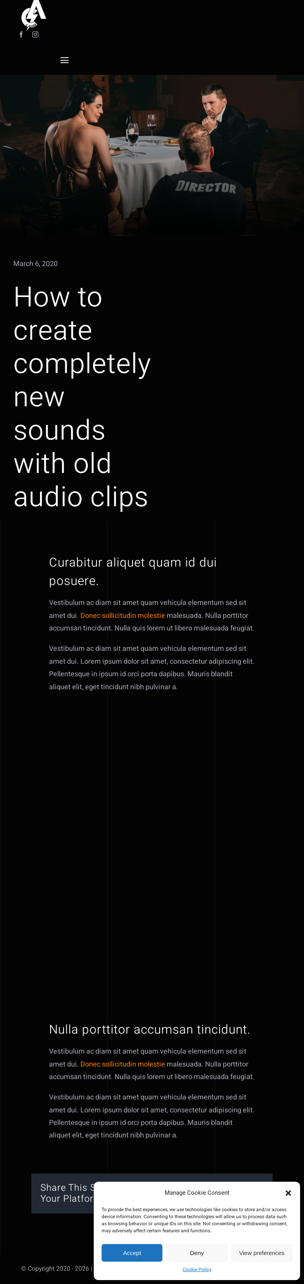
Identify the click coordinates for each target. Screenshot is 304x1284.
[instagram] (35, 34)
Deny (197, 1253)
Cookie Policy (197, 1269)
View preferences (262, 1253)
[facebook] (21, 34)
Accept (132, 1253)
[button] (288, 1193)
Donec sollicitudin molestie (122, 623)
